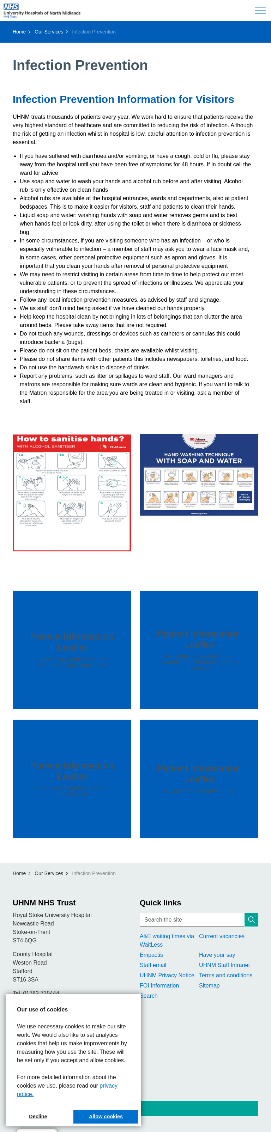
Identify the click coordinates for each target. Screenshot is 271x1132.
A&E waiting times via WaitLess (167, 940)
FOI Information (159, 986)
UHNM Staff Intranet (224, 965)
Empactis (151, 955)
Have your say (217, 955)
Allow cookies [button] (106, 1116)
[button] (72, 493)
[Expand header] (260, 10)
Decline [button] (38, 1116)
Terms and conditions (225, 975)
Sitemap (209, 986)
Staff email (153, 965)
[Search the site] (199, 920)
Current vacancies (222, 936)
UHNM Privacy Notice (167, 975)
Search (149, 996)
